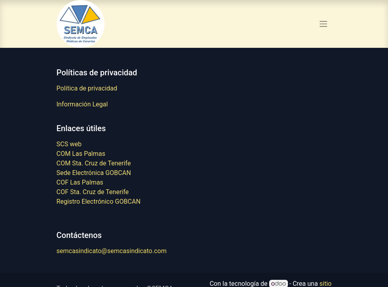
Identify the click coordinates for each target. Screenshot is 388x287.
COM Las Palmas (81, 153)
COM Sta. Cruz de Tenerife (94, 163)
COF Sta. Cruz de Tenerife (93, 192)
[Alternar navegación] (323, 24)
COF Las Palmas (80, 182)
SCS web (69, 144)
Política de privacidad (87, 88)
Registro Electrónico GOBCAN (99, 201)
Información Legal (82, 104)
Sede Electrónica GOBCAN (94, 173)
